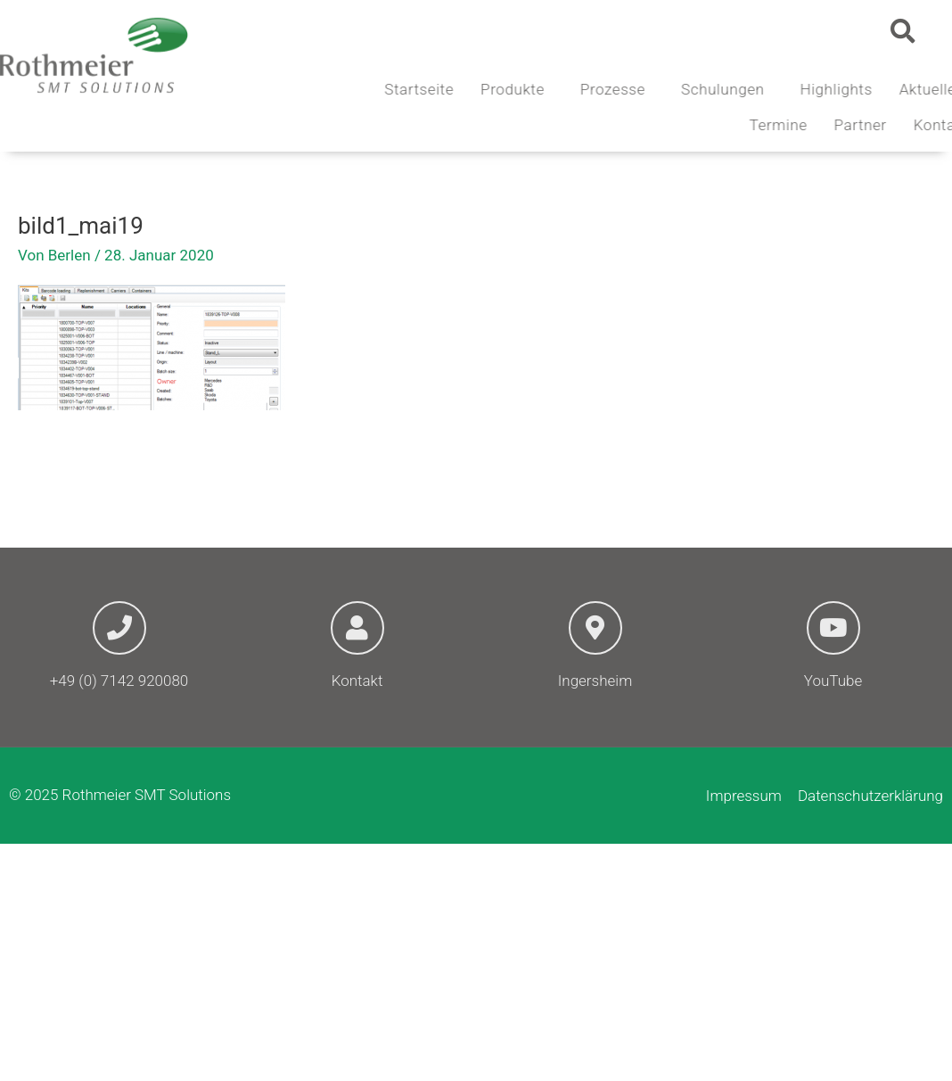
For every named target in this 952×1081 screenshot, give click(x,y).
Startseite (475, 89)
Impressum (744, 796)
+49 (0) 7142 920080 (119, 680)
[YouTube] (833, 628)
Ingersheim (595, 680)
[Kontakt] (357, 628)
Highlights (892, 89)
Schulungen (782, 89)
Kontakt (357, 680)
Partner (916, 125)
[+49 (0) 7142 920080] (119, 628)
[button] (903, 31)
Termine (834, 125)
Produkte (572, 89)
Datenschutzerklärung (870, 796)
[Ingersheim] (595, 628)
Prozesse (673, 89)
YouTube (833, 680)
